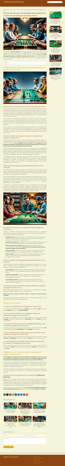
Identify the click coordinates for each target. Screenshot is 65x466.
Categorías (27, 5)
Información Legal (36, 456)
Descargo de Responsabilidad (38, 462)
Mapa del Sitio (35, 463)
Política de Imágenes (37, 460)
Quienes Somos (40, 5)
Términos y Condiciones (37, 458)
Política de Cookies (36, 459)
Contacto (33, 5)
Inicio (22, 5)
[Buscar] (61, 2)
